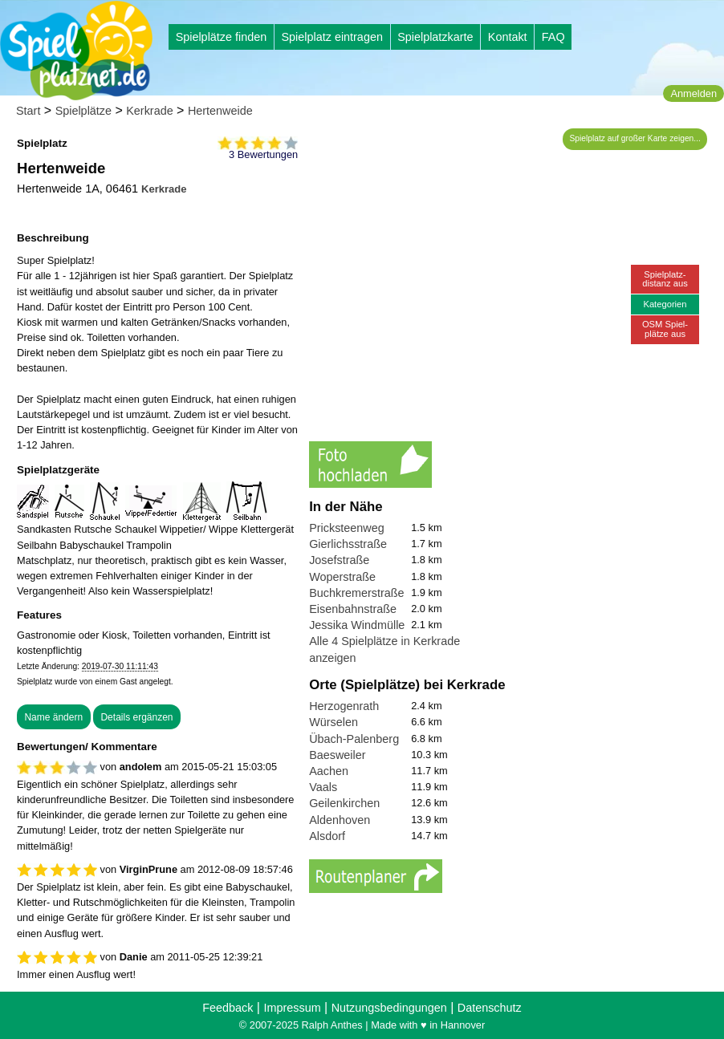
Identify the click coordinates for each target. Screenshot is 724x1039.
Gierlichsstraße (348, 544)
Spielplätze (83, 110)
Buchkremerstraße (356, 592)
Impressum (291, 1007)
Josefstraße (339, 560)
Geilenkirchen (344, 803)
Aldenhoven (339, 820)
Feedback (227, 1007)
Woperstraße (342, 576)
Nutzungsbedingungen (389, 1007)
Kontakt (507, 36)
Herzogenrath (344, 706)
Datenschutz (490, 1007)
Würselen (333, 722)
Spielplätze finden (221, 36)
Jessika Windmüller (359, 625)
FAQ (553, 36)
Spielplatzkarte (435, 36)
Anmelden (693, 93)
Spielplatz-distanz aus (665, 279)
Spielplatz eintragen (331, 36)
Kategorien (664, 304)
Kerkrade (149, 110)
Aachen (328, 771)
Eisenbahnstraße (353, 609)
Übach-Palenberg (354, 739)
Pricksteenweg (346, 528)
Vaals (323, 787)
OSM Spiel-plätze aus (665, 328)
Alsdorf (327, 836)
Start (28, 110)
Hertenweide (220, 110)
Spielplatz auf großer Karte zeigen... (635, 138)
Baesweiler (337, 755)
